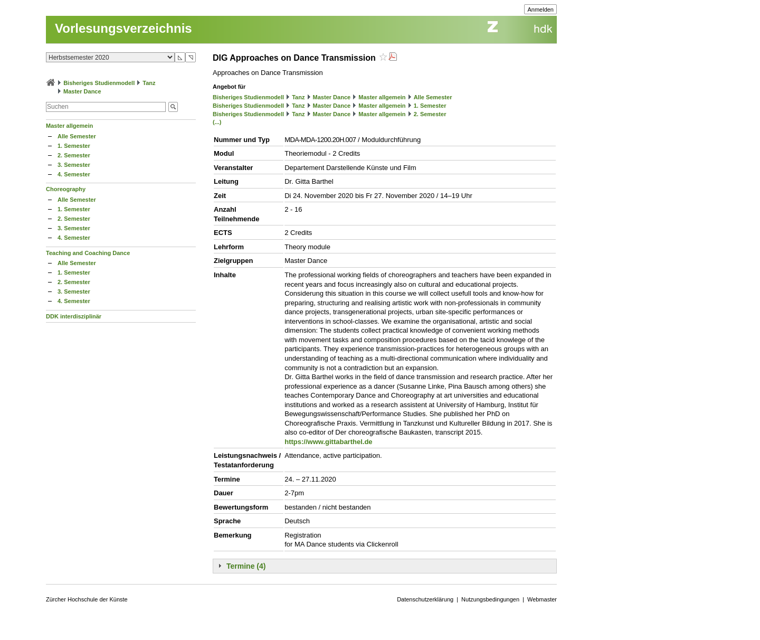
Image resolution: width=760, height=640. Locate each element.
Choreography (66, 189)
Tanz (148, 83)
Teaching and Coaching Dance (88, 253)
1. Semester (74, 146)
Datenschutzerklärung (425, 599)
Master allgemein (69, 126)
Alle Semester (77, 136)
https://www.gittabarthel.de (328, 442)
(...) (217, 122)
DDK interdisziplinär (73, 316)
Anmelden (540, 9)
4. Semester (74, 174)
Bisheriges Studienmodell (99, 83)
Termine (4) (245, 566)
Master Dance (82, 91)
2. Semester (74, 155)
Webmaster (542, 599)
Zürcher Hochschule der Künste (87, 599)
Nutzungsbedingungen (490, 599)
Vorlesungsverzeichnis (123, 28)
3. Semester (74, 165)
